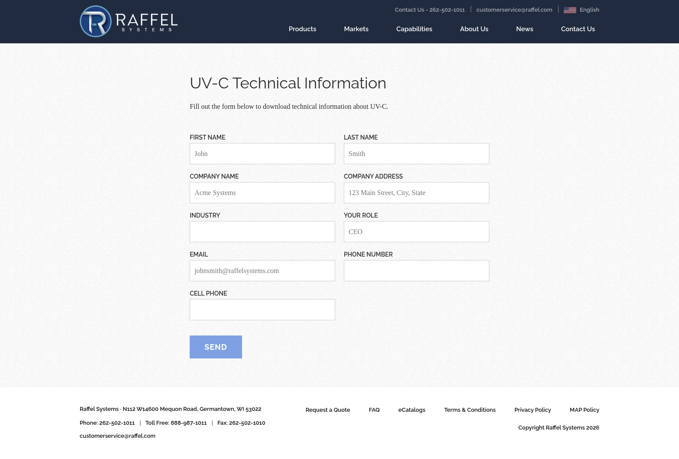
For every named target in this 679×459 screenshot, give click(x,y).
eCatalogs (411, 410)
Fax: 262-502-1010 (241, 423)
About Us (474, 29)
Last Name (361, 137)
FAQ (374, 410)
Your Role (361, 215)
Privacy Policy (532, 410)
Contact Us (578, 32)
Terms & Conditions (470, 410)
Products (303, 32)
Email (199, 254)
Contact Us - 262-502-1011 (430, 10)
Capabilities (414, 32)
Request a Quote (328, 410)
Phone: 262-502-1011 (107, 423)
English (581, 10)
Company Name (214, 176)
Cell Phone (208, 293)
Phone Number (368, 254)
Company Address (373, 176)
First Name (207, 137)
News (525, 32)
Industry (205, 215)
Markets (356, 32)
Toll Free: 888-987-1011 (176, 423)
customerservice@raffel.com (514, 10)
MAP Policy (584, 410)
